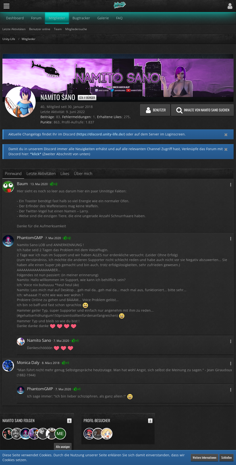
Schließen (226, 457)
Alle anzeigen (63, 447)
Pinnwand (13, 173)
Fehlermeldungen (76, 117)
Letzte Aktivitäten (41, 173)
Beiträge (47, 117)
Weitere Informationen (204, 457)
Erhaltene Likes (109, 117)
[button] (6, 6)
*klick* (35, 154)
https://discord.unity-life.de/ (100, 134)
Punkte (46, 122)
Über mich (83, 173)
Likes (64, 173)
